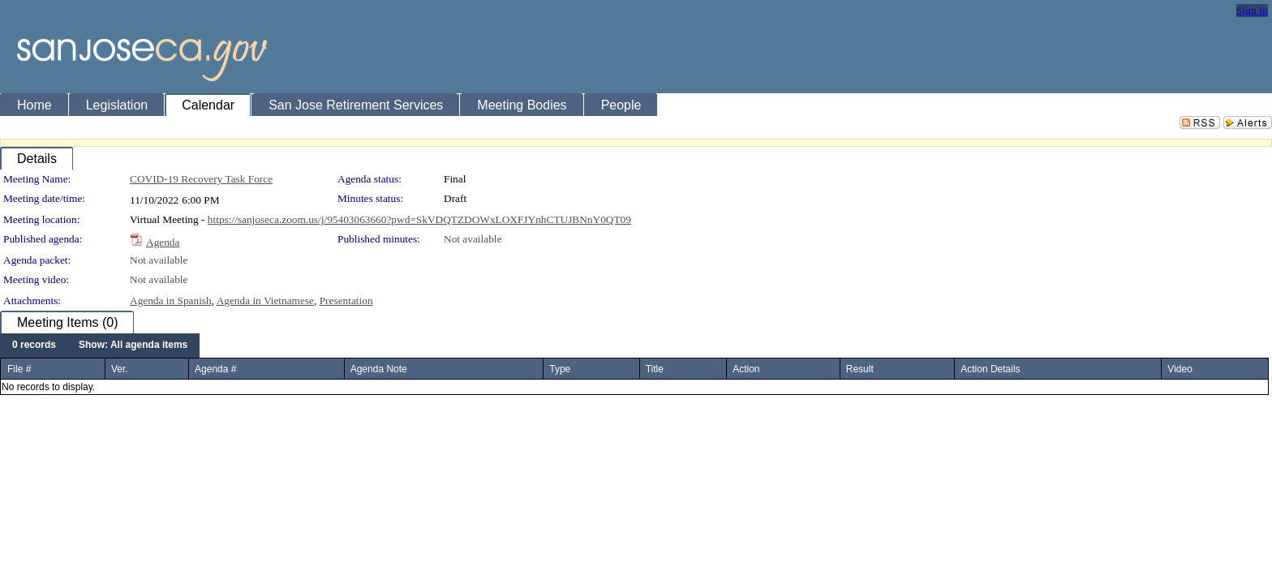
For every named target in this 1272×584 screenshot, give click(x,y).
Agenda (162, 242)
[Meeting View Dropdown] (133, 345)
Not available (472, 239)
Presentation (346, 300)
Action (746, 369)
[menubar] (100, 345)
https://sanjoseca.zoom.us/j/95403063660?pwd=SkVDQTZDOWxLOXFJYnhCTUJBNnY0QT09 (419, 219)
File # (19, 369)
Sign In (1252, 10)
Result (860, 369)
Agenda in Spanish (171, 300)
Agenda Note (378, 369)
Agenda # (215, 369)
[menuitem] (34, 345)
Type (559, 369)
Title (655, 369)
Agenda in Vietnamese (265, 300)
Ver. (119, 369)
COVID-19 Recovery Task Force (201, 179)
